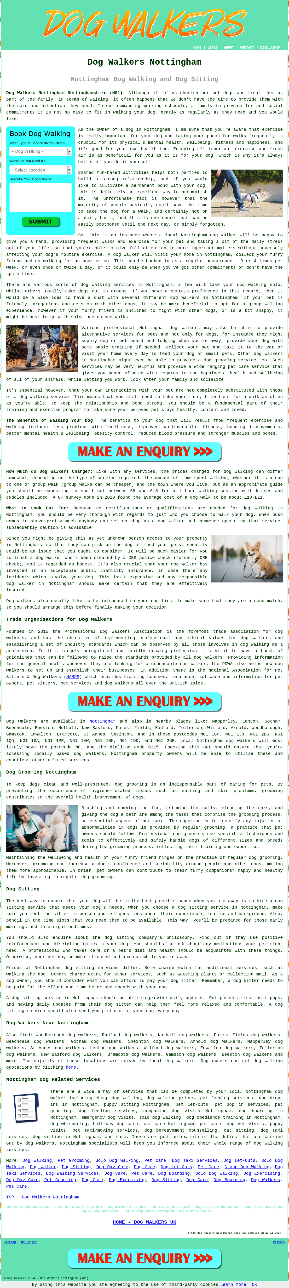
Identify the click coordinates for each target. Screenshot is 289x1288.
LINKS (213, 48)
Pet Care (155, 1160)
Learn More (233, 1284)
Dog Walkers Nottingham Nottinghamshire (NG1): (65, 93)
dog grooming (131, 784)
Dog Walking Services (72, 1173)
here (71, 1067)
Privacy (279, 1242)
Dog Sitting (76, 1167)
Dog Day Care (112, 1167)
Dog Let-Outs (239, 1160)
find (25, 1035)
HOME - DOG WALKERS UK (144, 1222)
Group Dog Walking (247, 1167)
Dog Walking (37, 1160)
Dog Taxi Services (195, 1160)
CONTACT (247, 48)
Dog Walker (43, 1167)
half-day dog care (115, 1124)
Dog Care (144, 1167)
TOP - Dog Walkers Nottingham (42, 1197)
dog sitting (47, 1136)
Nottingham (102, 721)
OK (254, 1284)
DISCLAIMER (270, 48)
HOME (197, 48)
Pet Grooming (74, 1160)
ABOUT (229, 48)
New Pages (29, 1242)
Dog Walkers (265, 1180)
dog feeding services (107, 1111)
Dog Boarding (174, 1173)
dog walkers (185, 297)
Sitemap (10, 1242)
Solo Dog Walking (117, 1160)
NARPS (72, 676)
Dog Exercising (261, 1173)
